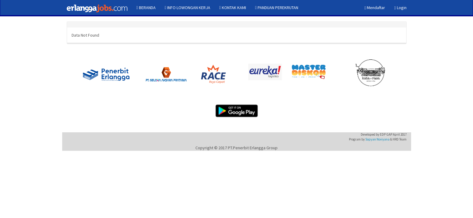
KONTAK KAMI (232, 7)
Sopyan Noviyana (377, 139)
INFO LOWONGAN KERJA (187, 7)
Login (400, 7)
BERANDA (146, 7)
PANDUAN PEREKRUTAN (276, 7)
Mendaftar (374, 7)
